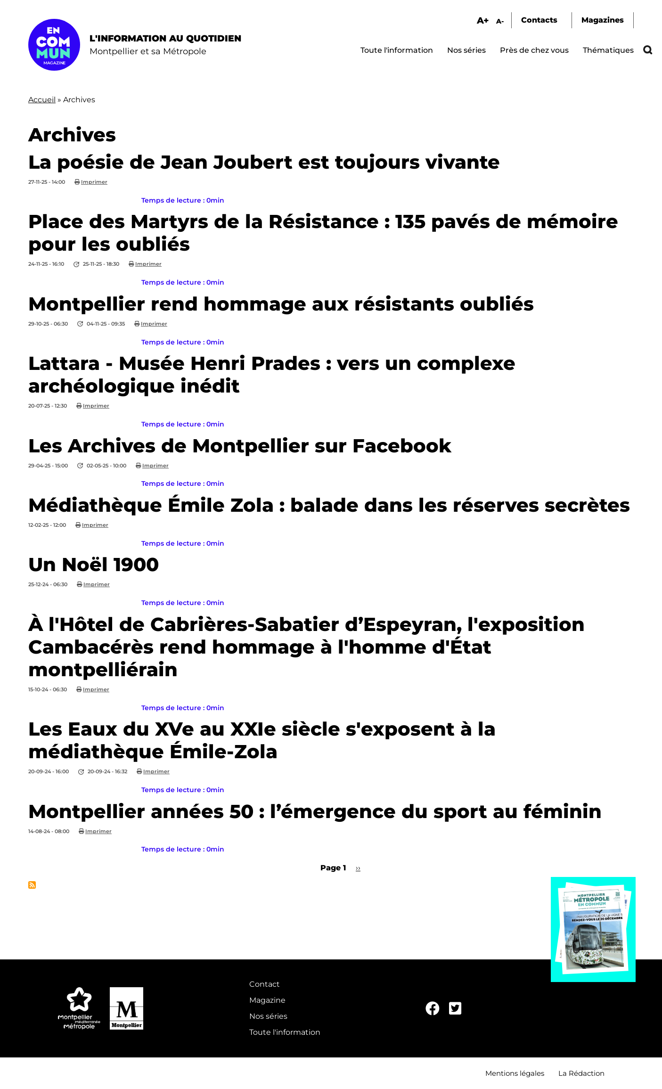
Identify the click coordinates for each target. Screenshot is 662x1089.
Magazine (267, 1000)
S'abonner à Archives (32, 885)
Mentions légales (514, 1073)
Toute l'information (396, 50)
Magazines (602, 20)
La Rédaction (581, 1073)
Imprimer (94, 182)
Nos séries (466, 50)
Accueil (42, 99)
